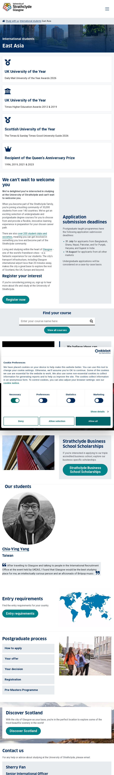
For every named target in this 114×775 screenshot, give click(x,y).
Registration (13, 679)
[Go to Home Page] (3, 21)
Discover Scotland (23, 731)
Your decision (14, 669)
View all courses (57, 330)
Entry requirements (20, 613)
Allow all (93, 421)
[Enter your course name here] (53, 321)
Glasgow (47, 249)
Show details (98, 411)
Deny (21, 421)
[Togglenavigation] (107, 9)
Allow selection (57, 421)
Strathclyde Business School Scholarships (85, 470)
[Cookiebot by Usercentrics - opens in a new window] (97, 351)
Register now (15, 299)
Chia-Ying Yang (15, 549)
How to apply (13, 648)
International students (30, 21)
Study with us (12, 21)
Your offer (11, 658)
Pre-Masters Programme (21, 690)
